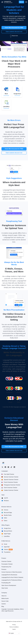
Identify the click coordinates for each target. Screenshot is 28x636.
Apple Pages (7, 533)
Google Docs (7, 528)
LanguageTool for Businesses (9, 574)
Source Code (4, 601)
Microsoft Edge (8, 512)
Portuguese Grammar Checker (12, 485)
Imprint (14, 629)
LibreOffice (7, 536)
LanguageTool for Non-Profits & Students (12, 577)
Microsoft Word (8, 531)
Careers (3, 603)
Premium (3, 569)
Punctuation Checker (7, 564)
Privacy (14, 624)
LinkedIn (14, 467)
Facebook (5, 467)
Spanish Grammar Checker (11, 479)
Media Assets (5, 598)
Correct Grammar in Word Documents (11, 572)
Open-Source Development (8, 585)
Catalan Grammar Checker (11, 490)
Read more (14, 36)
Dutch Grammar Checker (10, 487)
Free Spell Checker (9, 474)
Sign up (21, 2)
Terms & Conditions (14, 627)
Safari (5, 518)
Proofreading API (6, 582)
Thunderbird (7, 552)
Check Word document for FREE (14, 27)
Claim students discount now (14, 31)
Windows (6, 500)
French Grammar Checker (11, 482)
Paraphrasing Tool (6, 566)
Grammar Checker (6, 561)
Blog (2, 606)
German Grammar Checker (11, 477)
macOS (6, 498)
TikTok (11, 467)
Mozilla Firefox (8, 515)
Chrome (6, 510)
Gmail (5, 544)
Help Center (4, 588)
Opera (5, 520)
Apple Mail (6, 546)
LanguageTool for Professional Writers (11, 580)
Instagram (8, 467)
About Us (3, 595)
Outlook (8, 549)
